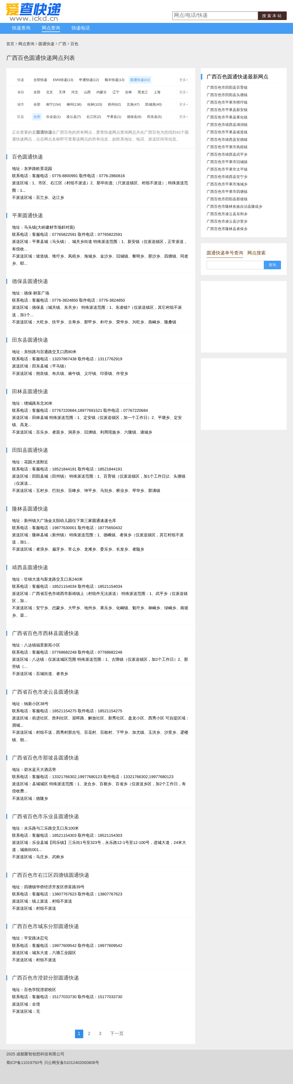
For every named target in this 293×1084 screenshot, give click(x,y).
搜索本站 (272, 15)
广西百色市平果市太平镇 (227, 169)
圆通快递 (46, 43)
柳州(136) (74, 104)
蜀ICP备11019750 (22, 1062)
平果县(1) (114, 117)
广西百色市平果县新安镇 (227, 110)
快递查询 (21, 28)
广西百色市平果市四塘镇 (227, 191)
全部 (36, 92)
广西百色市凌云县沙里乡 (227, 221)
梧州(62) (114, 104)
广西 (62, 43)
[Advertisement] (244, 317)
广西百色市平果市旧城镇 (227, 162)
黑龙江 (143, 92)
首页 (10, 43)
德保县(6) (134, 117)
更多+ (183, 80)
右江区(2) (93, 117)
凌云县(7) (73, 117)
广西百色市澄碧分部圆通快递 (45, 978)
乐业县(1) (53, 117)
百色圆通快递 (27, 157)
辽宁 (115, 92)
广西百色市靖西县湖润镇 (227, 124)
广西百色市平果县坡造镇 (227, 132)
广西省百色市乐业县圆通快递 (45, 816)
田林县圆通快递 (30, 391)
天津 (62, 92)
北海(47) (132, 104)
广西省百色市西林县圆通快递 (45, 633)
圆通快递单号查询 (225, 253)
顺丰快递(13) (114, 80)
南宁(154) (53, 104)
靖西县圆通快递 (30, 567)
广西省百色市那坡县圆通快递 (45, 758)
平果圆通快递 (27, 215)
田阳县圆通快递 (30, 450)
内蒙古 (101, 92)
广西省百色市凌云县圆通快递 (45, 692)
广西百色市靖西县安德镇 (227, 139)
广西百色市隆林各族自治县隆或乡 (234, 206)
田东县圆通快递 (30, 340)
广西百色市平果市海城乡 (227, 184)
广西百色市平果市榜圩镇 (227, 102)
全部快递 (40, 80)
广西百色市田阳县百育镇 (227, 87)
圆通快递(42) (140, 80)
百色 (74, 43)
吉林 (128, 92)
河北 (74, 92)
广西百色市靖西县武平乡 (227, 154)
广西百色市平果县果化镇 (227, 117)
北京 (49, 92)
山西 (87, 92)
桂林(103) (94, 104)
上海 (157, 92)
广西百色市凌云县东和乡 (227, 214)
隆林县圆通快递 (30, 509)
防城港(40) (153, 104)
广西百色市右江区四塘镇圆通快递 (50, 875)
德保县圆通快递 (30, 281)
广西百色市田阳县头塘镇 (227, 95)
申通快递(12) (89, 80)
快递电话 (81, 28)
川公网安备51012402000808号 (71, 1062)
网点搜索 (256, 253)
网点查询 (51, 28)
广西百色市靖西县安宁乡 (227, 177)
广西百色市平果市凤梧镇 (227, 147)
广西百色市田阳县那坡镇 (227, 199)
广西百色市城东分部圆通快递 (45, 926)
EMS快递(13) (63, 80)
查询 (272, 265)
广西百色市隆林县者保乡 (227, 229)
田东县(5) (154, 117)
